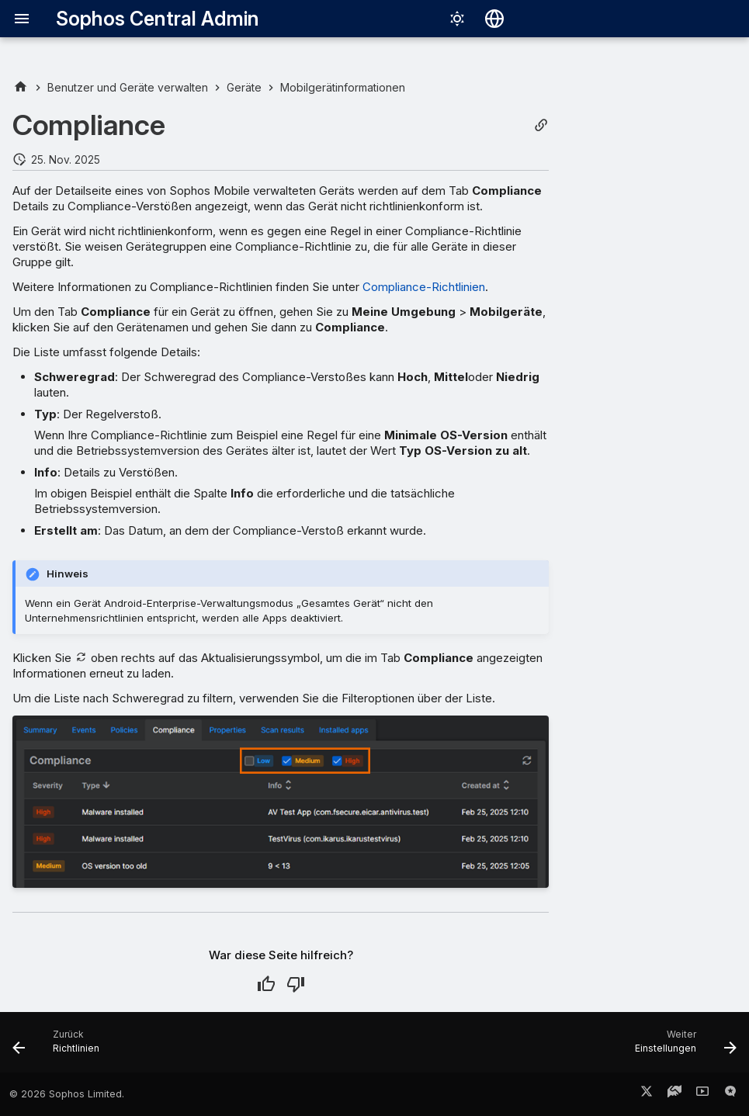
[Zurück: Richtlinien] (60, 1047)
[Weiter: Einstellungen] (682, 1047)
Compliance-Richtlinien (423, 286)
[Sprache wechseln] (494, 18)
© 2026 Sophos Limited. (66, 1094)
